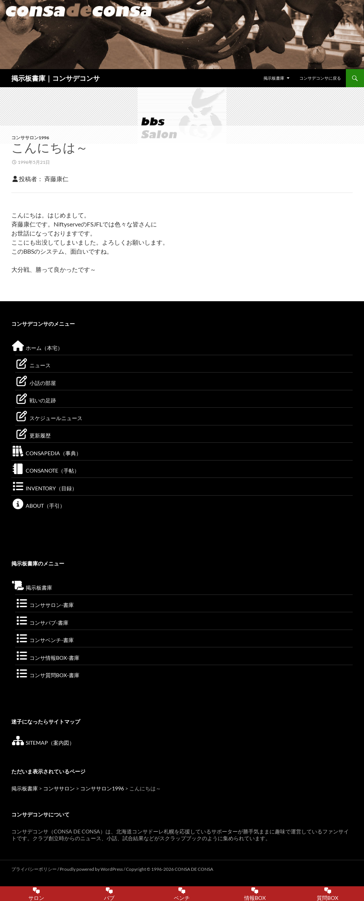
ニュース (33, 365)
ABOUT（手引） (38, 505)
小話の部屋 (35, 383)
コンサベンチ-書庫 (44, 640)
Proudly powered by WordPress (92, 869)
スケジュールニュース (48, 418)
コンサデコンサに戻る (320, 77)
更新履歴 (33, 435)
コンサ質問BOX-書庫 (47, 675)
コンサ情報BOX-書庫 (47, 658)
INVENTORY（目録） (44, 488)
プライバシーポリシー (34, 869)
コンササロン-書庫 (44, 605)
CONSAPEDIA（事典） (46, 453)
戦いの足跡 (35, 400)
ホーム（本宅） (37, 348)
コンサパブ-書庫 (41, 622)
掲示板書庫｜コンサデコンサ (55, 78)
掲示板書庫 (273, 77)
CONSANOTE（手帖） (45, 470)
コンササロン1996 (30, 137)
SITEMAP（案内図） (42, 742)
